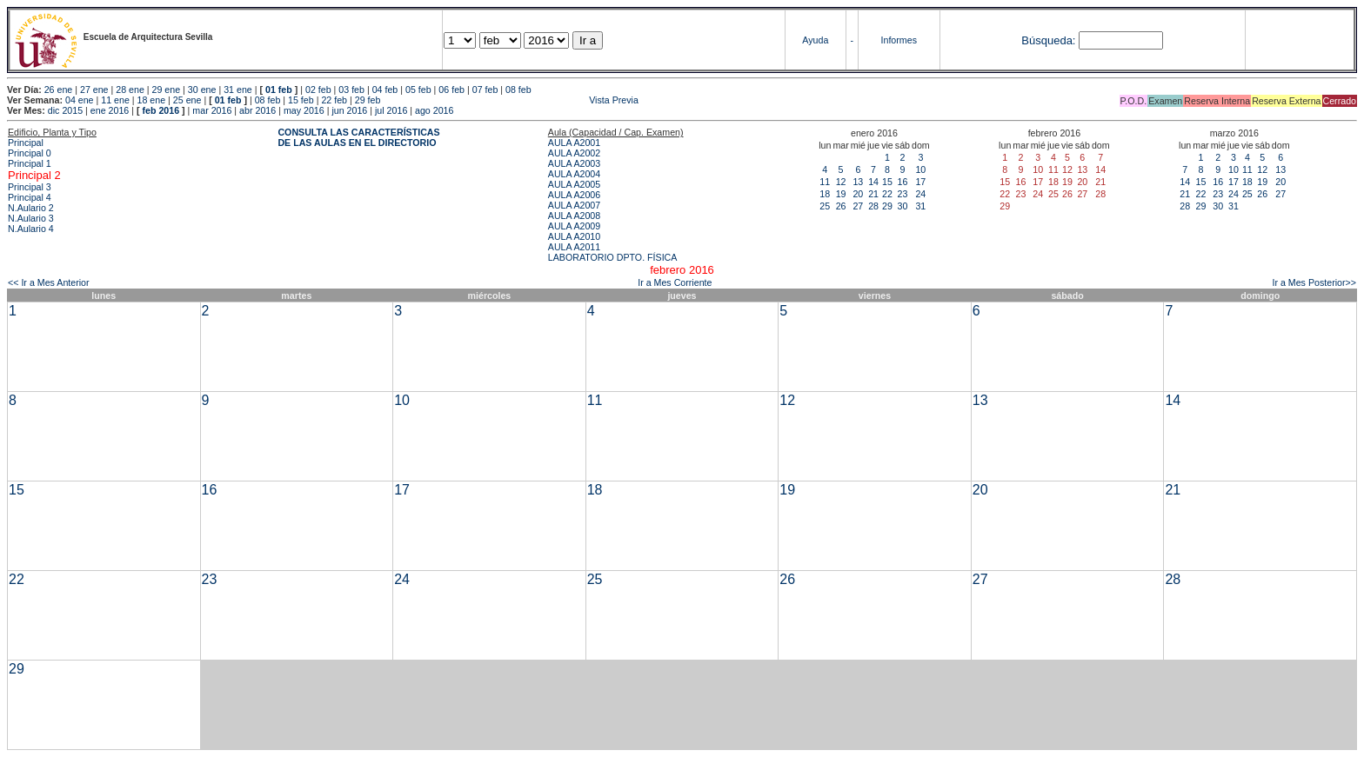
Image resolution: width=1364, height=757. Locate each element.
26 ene (58, 89)
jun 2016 (349, 110)
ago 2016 (434, 110)
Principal (25, 142)
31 (920, 206)
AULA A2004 (574, 174)
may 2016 (304, 110)
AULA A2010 (574, 236)
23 (902, 194)
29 (887, 206)
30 (902, 206)
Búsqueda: (1048, 40)
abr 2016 (257, 110)
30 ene (202, 89)
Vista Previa (511, 100)
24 (920, 194)
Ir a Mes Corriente (675, 282)
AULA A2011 (574, 247)
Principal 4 (29, 197)
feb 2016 (160, 110)
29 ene (166, 89)
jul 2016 (391, 110)
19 (841, 194)
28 (873, 206)
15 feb (301, 100)
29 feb (368, 100)
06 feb (451, 89)
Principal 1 (29, 163)
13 (857, 181)
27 (857, 206)
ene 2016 (109, 110)
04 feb (385, 89)
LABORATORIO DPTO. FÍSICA (613, 257)
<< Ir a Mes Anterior (49, 282)
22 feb (334, 100)
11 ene (115, 100)
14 (873, 181)
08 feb (518, 89)
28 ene (130, 89)
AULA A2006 (574, 194)
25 (824, 206)
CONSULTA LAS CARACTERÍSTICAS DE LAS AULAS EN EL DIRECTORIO (358, 137)
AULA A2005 (574, 184)
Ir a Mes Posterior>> (1314, 282)
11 (824, 181)
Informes (899, 40)
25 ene (187, 100)
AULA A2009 (574, 226)
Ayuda (815, 40)
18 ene (151, 100)
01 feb (278, 89)
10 (920, 169)
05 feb (418, 89)
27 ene (94, 89)
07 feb (485, 89)
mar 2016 (211, 110)
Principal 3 (29, 187)
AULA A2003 (574, 163)
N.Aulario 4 (31, 228)
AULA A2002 (574, 153)
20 (857, 194)
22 (887, 194)
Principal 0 (29, 153)
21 (873, 194)
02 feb (318, 89)
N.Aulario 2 (31, 208)
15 (887, 181)
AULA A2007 (574, 205)
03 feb (351, 89)
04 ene (79, 100)
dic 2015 (65, 110)
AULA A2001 (574, 142)
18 (824, 194)
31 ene (238, 89)
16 (902, 181)
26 (841, 206)
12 (841, 181)
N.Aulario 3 (31, 218)
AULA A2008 (574, 215)
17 (920, 181)
